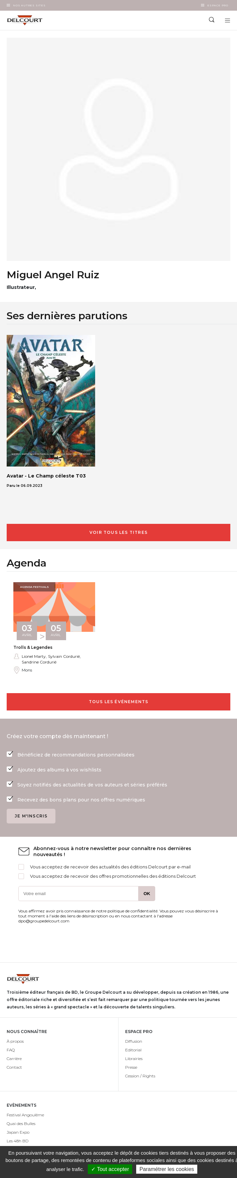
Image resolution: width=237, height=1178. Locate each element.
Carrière (14, 1058)
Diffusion (133, 1041)
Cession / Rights (140, 1075)
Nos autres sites (29, 5)
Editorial (133, 1049)
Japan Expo (18, 1132)
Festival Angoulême (25, 1114)
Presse (131, 1067)
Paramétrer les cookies (167, 1169)
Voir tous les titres (118, 532)
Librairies (134, 1058)
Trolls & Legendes (32, 647)
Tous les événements (119, 701)
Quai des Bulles (21, 1123)
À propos (15, 1041)
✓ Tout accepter (110, 1169)
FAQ (11, 1049)
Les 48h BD (17, 1140)
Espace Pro (217, 5)
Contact (14, 1067)
